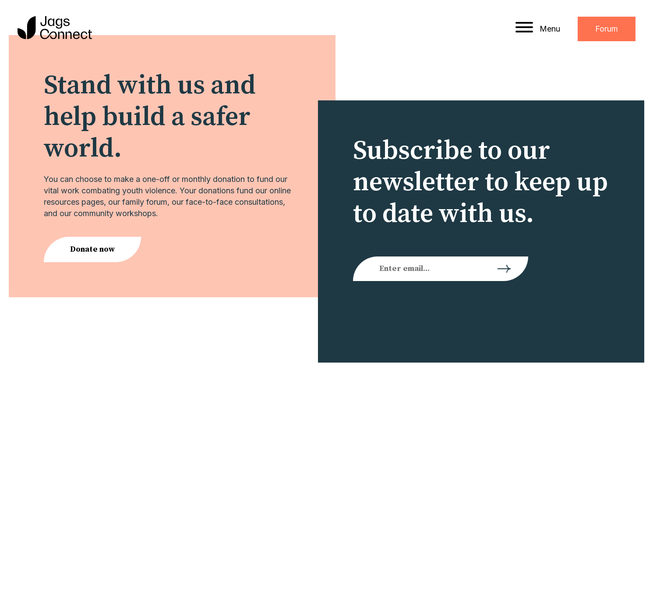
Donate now (92, 249)
